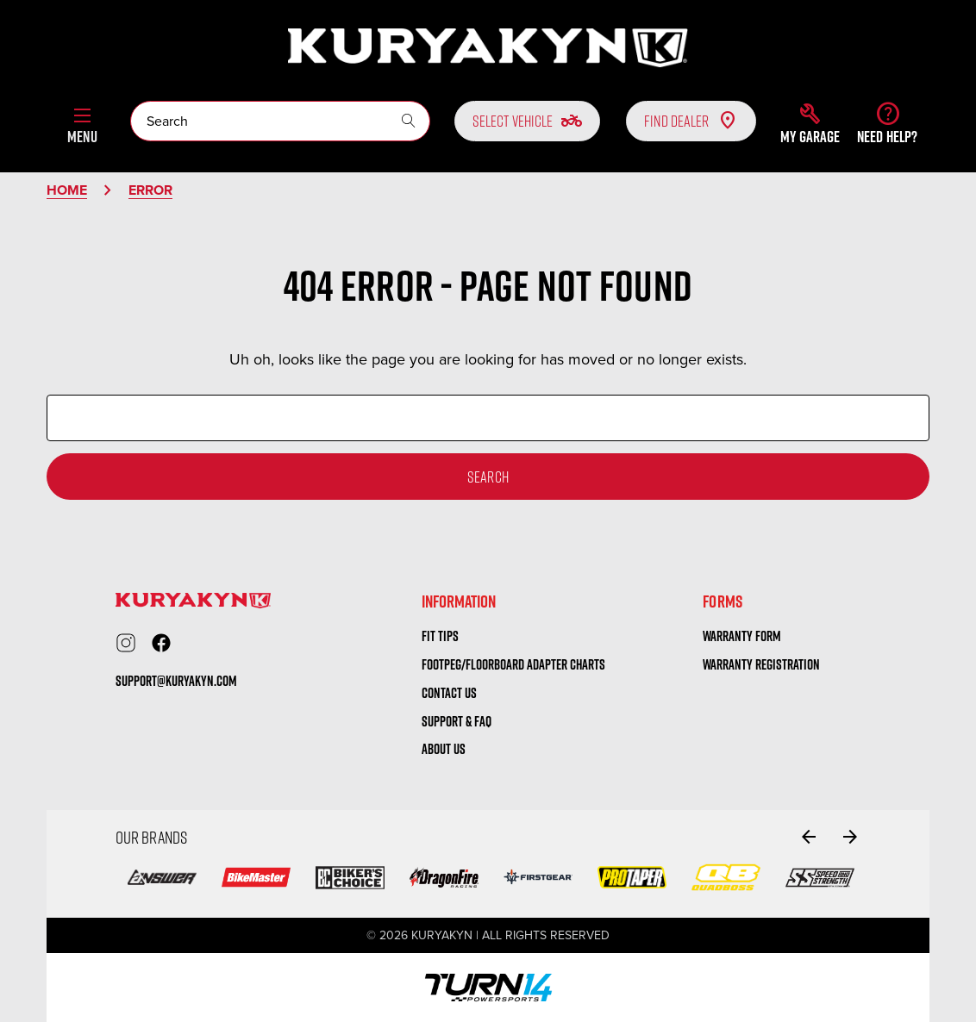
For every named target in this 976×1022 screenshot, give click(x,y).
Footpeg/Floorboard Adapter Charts (513, 664)
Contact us (449, 692)
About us (444, 748)
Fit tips (440, 635)
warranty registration (761, 664)
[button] (810, 123)
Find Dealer (691, 120)
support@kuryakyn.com (176, 680)
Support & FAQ (456, 721)
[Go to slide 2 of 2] (808, 836)
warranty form (742, 635)
